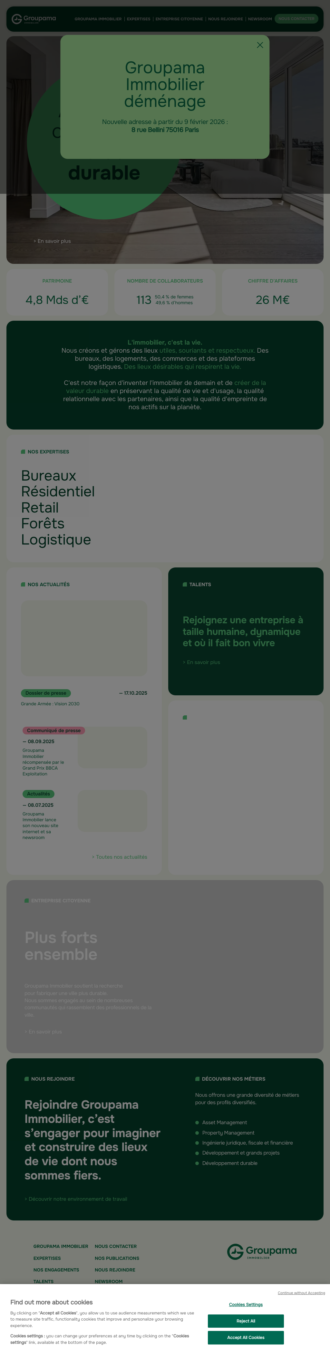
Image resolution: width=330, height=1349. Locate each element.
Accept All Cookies (245, 1341)
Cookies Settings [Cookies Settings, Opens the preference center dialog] (246, 1308)
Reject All (246, 1324)
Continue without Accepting (301, 1296)
